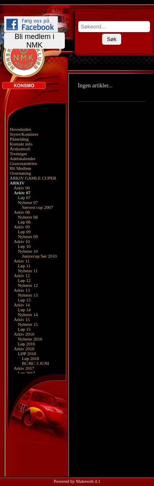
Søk (112, 39)
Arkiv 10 (22, 241)
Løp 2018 (30, 358)
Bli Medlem (20, 168)
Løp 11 (24, 265)
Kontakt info (21, 143)
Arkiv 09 (22, 226)
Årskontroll (20, 148)
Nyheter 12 (28, 285)
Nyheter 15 (28, 324)
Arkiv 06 (22, 187)
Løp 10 (24, 246)
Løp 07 (24, 197)
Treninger (18, 153)
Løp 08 (24, 221)
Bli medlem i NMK (34, 41)
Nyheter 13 (28, 295)
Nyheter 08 (28, 217)
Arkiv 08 (22, 212)
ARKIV (17, 182)
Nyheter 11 (28, 270)
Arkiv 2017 (24, 368)
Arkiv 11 (22, 260)
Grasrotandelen (23, 163)
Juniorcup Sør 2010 (39, 256)
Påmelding (19, 139)
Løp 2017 (26, 373)
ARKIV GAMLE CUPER (33, 178)
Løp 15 (24, 329)
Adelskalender (23, 158)
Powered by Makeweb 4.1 (77, 481)
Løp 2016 (26, 343)
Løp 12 (24, 280)
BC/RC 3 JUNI (35, 363)
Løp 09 (24, 231)
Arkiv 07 (22, 192)
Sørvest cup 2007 (37, 207)
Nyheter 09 (28, 236)
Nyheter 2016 (30, 338)
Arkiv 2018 (24, 348)
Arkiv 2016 (24, 334)
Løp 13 (24, 299)
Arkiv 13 (22, 290)
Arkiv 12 (22, 275)
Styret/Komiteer (24, 134)
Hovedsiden (20, 129)
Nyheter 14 (28, 314)
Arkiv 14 (22, 304)
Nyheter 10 (28, 251)
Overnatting (20, 173)
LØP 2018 (27, 353)
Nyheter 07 (28, 202)
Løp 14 (24, 309)
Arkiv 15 (22, 319)
